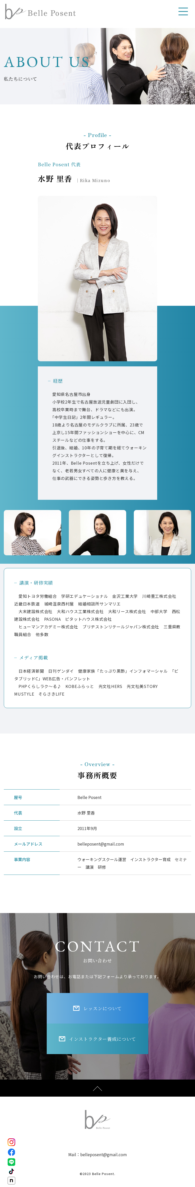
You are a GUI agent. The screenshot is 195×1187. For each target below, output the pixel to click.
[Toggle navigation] (183, 11)
